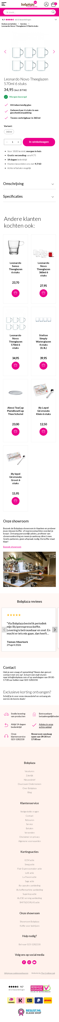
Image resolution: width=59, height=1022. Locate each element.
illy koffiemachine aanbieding (29, 889)
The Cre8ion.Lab (48, 973)
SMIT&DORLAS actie (30, 902)
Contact (29, 815)
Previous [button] (5, 52)
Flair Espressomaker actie (29, 868)
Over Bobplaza (29, 788)
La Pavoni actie (29, 877)
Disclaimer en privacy (30, 836)
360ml (9, 131)
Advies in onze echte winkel (46, 725)
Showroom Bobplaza (29, 921)
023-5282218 (33, 944)
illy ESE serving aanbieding (29, 898)
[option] (29, 51)
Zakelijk (29, 775)
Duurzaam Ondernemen (29, 784)
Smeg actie (29, 864)
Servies (23, 24)
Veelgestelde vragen (29, 811)
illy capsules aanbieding (29, 885)
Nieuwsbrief (29, 779)
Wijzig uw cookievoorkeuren (16, 973)
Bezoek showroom (12, 546)
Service (29, 824)
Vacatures (29, 771)
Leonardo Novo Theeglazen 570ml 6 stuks (20, 26)
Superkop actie (30, 894)
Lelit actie (29, 873)
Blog (30, 792)
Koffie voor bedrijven (29, 925)
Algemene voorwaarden (29, 841)
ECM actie (29, 860)
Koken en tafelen (9, 24)
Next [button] (54, 52)
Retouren (29, 820)
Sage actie (29, 881)
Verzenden (30, 832)
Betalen (29, 828)
